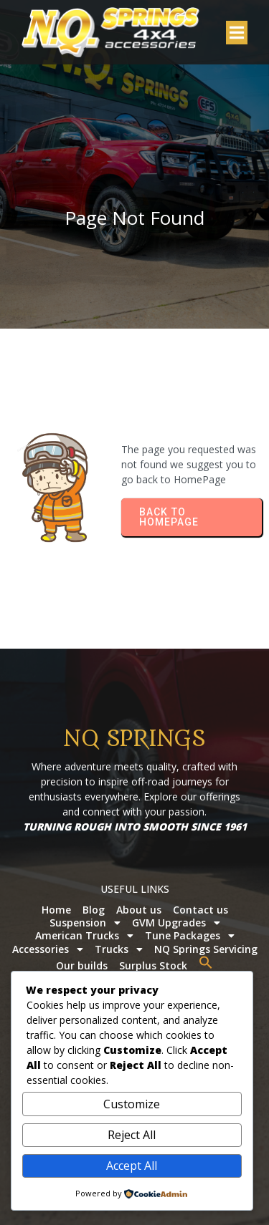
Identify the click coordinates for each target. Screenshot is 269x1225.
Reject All (132, 1135)
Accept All (131, 1165)
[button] (205, 962)
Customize (131, 1104)
